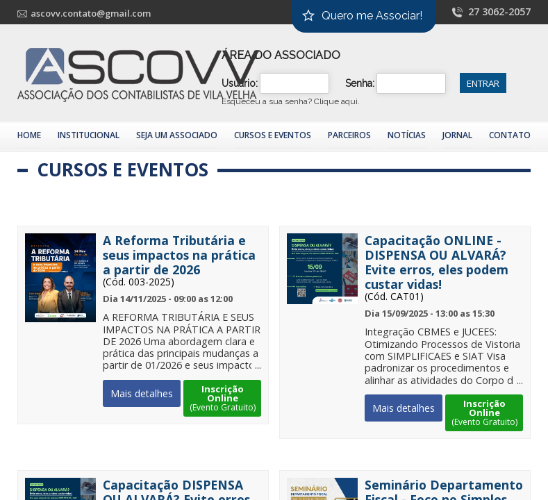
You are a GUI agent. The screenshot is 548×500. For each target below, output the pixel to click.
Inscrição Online (222, 398)
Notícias (407, 135)
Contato (510, 135)
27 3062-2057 (499, 11)
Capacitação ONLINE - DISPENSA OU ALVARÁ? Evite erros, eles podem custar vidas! (436, 262)
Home (29, 135)
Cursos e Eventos (272, 135)
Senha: (359, 83)
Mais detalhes (141, 393)
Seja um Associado (176, 135)
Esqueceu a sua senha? (291, 101)
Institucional (88, 135)
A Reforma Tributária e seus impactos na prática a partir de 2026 (179, 255)
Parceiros (349, 135)
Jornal (457, 135)
